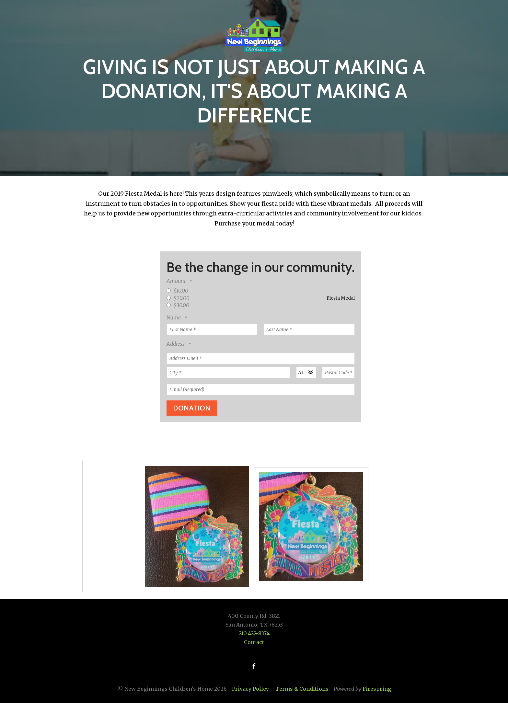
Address (176, 343)
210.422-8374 (254, 633)
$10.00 (177, 290)
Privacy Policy (250, 689)
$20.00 (178, 298)
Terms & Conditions (302, 689)
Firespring (377, 689)
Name (174, 317)
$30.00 (178, 305)
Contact (254, 642)
